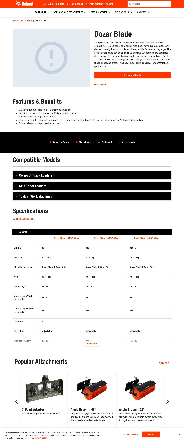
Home (15, 21)
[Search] (149, 4)
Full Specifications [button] (24, 219)
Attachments (26, 21)
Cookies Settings (130, 434)
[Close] (179, 434)
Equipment (107, 142)
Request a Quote (55, 3)
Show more (92, 378)
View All (164, 397)
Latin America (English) (101, 3)
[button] (92, 175)
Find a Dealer (76, 3)
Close (150, 434)
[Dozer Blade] (51, 58)
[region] (92, 434)
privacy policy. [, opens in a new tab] (41, 438)
